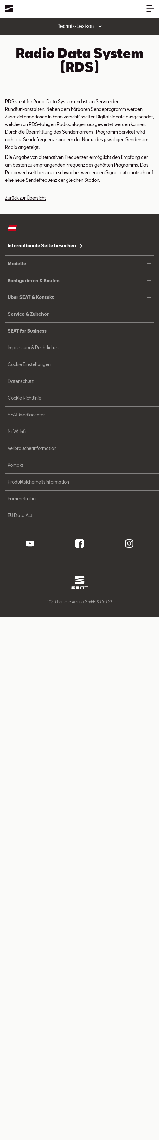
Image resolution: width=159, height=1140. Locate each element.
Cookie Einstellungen (29, 364)
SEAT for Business (79, 330)
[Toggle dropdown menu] (79, 26)
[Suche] (133, 9)
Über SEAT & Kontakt (79, 297)
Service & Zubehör (79, 314)
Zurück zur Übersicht (25, 197)
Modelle (79, 263)
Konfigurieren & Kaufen (79, 280)
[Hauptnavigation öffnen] (150, 9)
